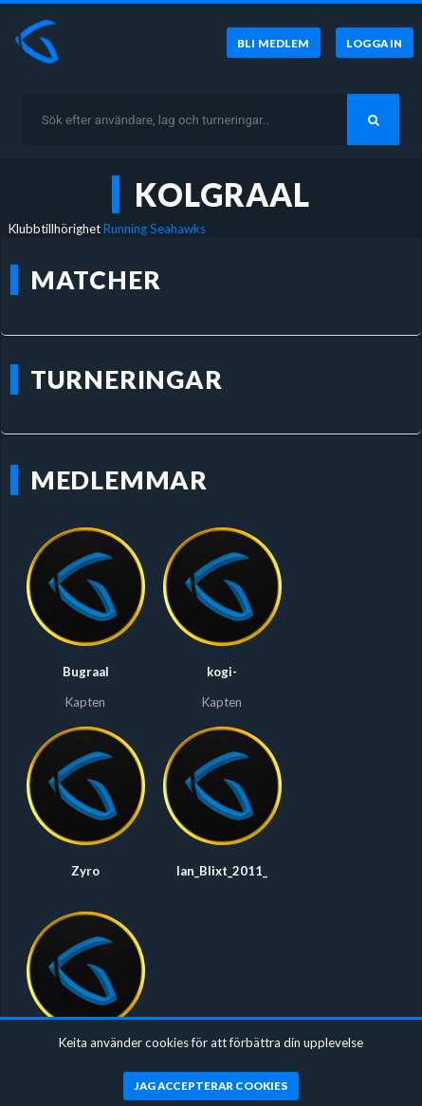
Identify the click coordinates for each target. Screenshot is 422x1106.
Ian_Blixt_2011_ (221, 870)
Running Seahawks (154, 228)
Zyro (85, 870)
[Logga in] (374, 43)
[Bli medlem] (274, 43)
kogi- (222, 671)
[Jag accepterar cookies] (211, 1086)
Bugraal (86, 671)
